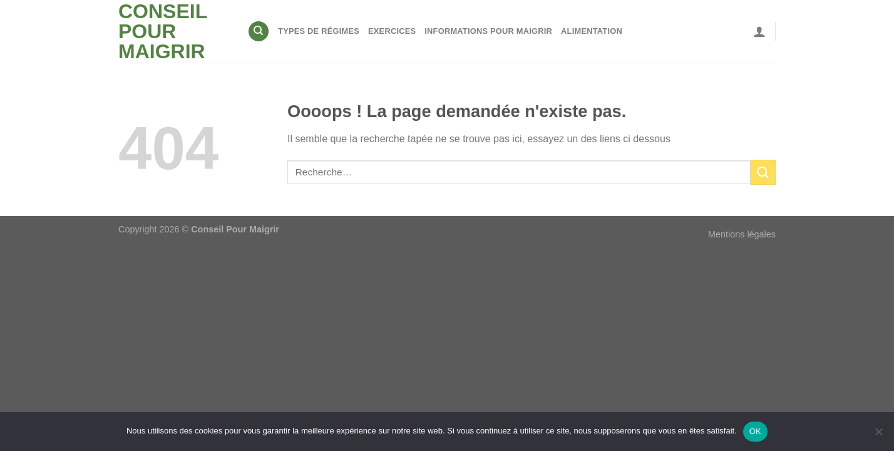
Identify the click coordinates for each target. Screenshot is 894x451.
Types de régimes (318, 31)
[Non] (878, 435)
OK (755, 431)
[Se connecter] (759, 31)
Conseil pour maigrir (162, 31)
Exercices (392, 31)
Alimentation (591, 31)
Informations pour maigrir (488, 31)
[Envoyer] (763, 172)
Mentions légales (742, 234)
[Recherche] (259, 31)
